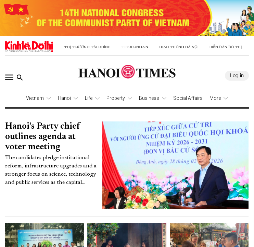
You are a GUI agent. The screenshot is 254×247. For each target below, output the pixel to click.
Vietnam (35, 98)
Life (88, 98)
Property (115, 98)
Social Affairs (188, 98)
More (215, 98)
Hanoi (64, 98)
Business (149, 98)
